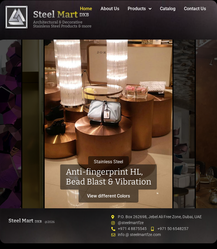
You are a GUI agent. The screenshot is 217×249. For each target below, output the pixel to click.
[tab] (10, 124)
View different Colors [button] (108, 196)
